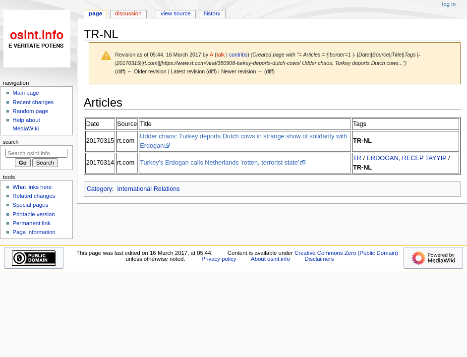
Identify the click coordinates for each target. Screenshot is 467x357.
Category (99, 188)
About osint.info (270, 259)
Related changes (33, 196)
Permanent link (31, 223)
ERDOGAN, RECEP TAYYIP (407, 158)
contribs (238, 55)
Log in (449, 4)
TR (357, 158)
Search (11, 142)
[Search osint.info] (36, 153)
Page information (34, 232)
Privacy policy (219, 259)
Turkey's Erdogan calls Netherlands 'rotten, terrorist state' (219, 162)
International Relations (148, 188)
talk (221, 55)
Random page (30, 111)
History (212, 13)
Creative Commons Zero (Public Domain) (346, 253)
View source (175, 13)
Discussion (128, 13)
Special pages (30, 205)
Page (95, 13)
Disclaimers (319, 259)
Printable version (33, 214)
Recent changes (33, 102)
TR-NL (362, 140)
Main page (25, 93)
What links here (32, 187)
